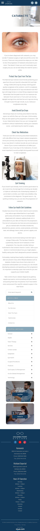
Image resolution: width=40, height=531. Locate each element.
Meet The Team (12, 313)
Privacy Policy (18, 524)
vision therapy (12, 341)
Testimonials (11, 318)
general (10, 333)
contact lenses (12, 349)
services (10, 345)
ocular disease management (16, 373)
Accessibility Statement (31, 522)
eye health (11, 357)
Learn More (20, 394)
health (10, 337)
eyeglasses (11, 353)
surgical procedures (14, 361)
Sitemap (23, 524)
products (10, 365)
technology (11, 377)
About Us (11, 303)
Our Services (11, 308)
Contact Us (11, 323)
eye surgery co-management (16, 369)
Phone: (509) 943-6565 (20, 456)
